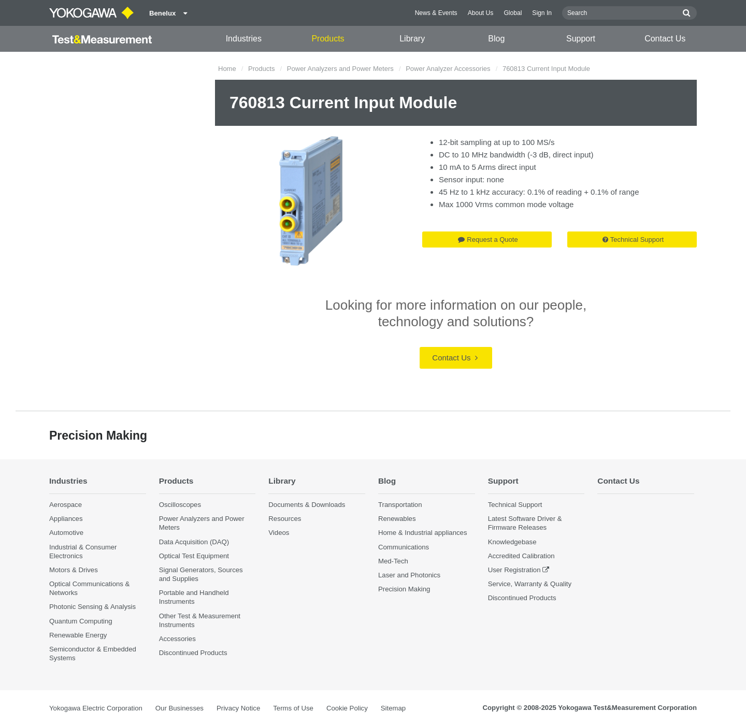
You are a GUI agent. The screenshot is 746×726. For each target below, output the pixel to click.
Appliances (66, 518)
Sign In (542, 13)
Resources (284, 518)
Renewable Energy (78, 635)
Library (412, 38)
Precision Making (404, 589)
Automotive (66, 532)
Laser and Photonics (409, 575)
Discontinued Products (193, 653)
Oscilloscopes (180, 505)
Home (227, 68)
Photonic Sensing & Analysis (92, 607)
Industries (244, 38)
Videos (278, 532)
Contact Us (664, 38)
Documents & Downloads (306, 505)
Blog (496, 38)
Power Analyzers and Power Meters (340, 68)
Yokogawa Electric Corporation (95, 708)
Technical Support (633, 239)
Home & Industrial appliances (422, 532)
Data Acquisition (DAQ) (194, 542)
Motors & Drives (73, 570)
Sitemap (393, 708)
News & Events (436, 13)
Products (327, 38)
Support (580, 38)
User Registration (514, 570)
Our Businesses (179, 708)
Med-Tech (393, 561)
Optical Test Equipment (194, 556)
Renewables (397, 518)
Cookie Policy (347, 708)
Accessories (177, 639)
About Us (481, 13)
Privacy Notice (238, 708)
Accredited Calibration (521, 556)
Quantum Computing (80, 621)
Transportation (400, 505)
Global (513, 13)
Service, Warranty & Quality (529, 584)
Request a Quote (488, 239)
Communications (403, 547)
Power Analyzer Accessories (448, 68)
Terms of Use (293, 708)
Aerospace (65, 505)
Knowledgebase (512, 542)
